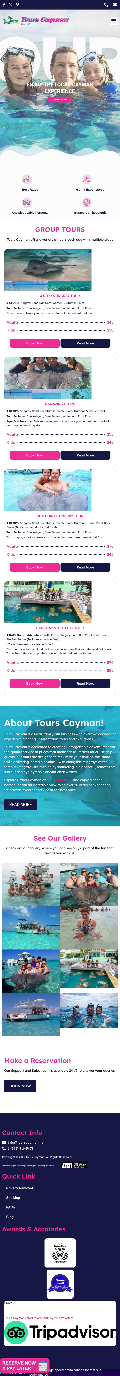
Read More (85, 343)
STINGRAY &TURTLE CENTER (60, 628)
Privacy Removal (19, 1188)
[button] (114, 21)
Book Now (34, 343)
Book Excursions (59, 100)
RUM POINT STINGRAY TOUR (60, 516)
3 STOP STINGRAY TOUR (60, 296)
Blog (10, 1217)
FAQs (10, 1207)
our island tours (59, 780)
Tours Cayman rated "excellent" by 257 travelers (39, 1318)
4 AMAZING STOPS (60, 404)
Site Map (13, 1198)
